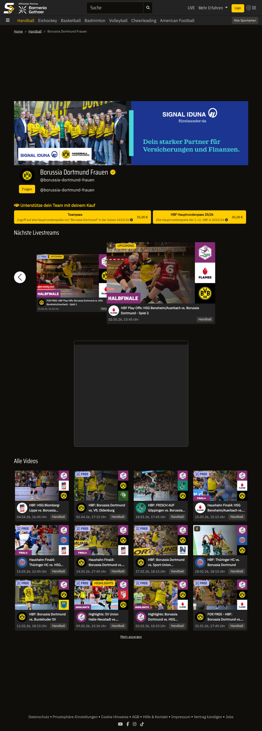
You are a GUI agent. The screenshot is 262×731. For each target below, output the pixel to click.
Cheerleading (143, 20)
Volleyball (118, 20)
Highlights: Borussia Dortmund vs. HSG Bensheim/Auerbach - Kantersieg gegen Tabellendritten (164, 617)
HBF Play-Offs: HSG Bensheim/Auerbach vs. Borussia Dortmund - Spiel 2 (160, 310)
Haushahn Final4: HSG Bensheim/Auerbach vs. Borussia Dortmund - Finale (224, 508)
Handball (25, 20)
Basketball (71, 20)
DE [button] (251, 7)
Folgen (27, 189)
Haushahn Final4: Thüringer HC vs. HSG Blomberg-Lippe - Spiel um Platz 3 (46, 562)
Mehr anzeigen (131, 636)
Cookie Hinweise (115, 717)
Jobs (230, 717)
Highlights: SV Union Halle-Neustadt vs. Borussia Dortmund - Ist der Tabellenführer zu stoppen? (106, 617)
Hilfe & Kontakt (156, 717)
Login (238, 8)
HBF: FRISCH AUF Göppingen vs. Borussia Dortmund (165, 508)
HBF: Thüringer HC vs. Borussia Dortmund (223, 562)
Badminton (95, 20)
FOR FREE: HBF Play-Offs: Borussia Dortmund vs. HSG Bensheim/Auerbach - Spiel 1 (75, 302)
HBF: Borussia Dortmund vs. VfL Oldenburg (107, 507)
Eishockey (47, 20)
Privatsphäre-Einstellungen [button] (75, 717)
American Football (177, 20)
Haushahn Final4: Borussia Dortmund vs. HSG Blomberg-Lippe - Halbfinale (105, 562)
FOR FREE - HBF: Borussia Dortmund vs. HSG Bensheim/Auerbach (226, 617)
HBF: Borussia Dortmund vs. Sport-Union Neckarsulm (166, 562)
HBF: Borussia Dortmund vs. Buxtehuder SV (47, 616)
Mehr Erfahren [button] (211, 7)
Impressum (181, 717)
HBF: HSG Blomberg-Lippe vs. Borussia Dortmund (44, 508)
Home (18, 31)
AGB (136, 717)
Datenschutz (39, 717)
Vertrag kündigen (208, 717)
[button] (20, 277)
